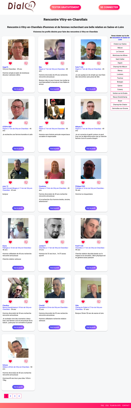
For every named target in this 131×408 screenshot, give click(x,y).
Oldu (77, 305)
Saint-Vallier (120, 59)
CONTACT (125, 405)
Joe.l (41, 127)
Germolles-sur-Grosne (120, 108)
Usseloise (42, 186)
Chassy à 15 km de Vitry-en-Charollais (52, 188)
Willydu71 (78, 127)
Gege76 (5, 67)
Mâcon (120, 48)
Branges (120, 82)
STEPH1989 (7, 127)
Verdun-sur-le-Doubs (120, 93)
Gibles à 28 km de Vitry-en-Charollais (16, 367)
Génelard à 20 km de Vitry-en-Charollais (53, 307)
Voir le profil (18, 89)
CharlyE (42, 305)
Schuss (5, 365)
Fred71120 (79, 246)
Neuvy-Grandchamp (120, 97)
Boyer (120, 101)
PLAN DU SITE (115, 405)
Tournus (120, 78)
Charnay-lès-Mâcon (120, 67)
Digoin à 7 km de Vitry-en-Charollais (52, 69)
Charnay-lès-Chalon (120, 105)
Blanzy (120, 70)
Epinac (120, 86)
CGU (107, 405)
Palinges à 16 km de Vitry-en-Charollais (89, 188)
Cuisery (120, 89)
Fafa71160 (79, 67)
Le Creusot (120, 52)
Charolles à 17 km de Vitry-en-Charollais (53, 248)
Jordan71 (42, 246)
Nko (40, 67)
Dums (5, 246)
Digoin (120, 63)
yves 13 (5, 186)
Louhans (120, 74)
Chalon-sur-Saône (120, 44)
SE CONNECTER (109, 7)
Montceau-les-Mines (120, 55)
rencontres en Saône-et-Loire (121, 39)
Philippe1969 (80, 186)
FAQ (102, 405)
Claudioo (6, 305)
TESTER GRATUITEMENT (65, 7)
